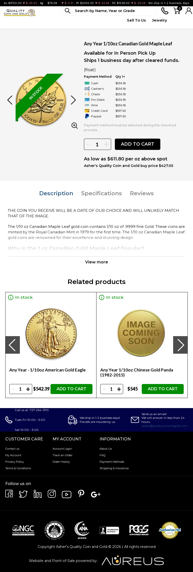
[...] (109, 11)
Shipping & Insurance (114, 468)
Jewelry (159, 20)
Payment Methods (112, 461)
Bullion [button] (9, 20)
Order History (61, 461)
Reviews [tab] (142, 193)
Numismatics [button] (35, 20)
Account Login (62, 448)
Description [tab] (56, 193)
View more (96, 262)
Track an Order (62, 455)
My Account (13, 455)
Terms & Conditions (18, 468)
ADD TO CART (137, 144)
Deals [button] (79, 20)
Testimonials (179, 20)
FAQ (102, 455)
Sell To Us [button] (136, 20)
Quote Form (114, 23)
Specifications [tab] (101, 193)
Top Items (96, 23)
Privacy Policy (14, 461)
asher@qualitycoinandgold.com (164, 426)
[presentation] (12, 345)
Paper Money (61, 23)
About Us (106, 448)
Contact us (12, 448)
